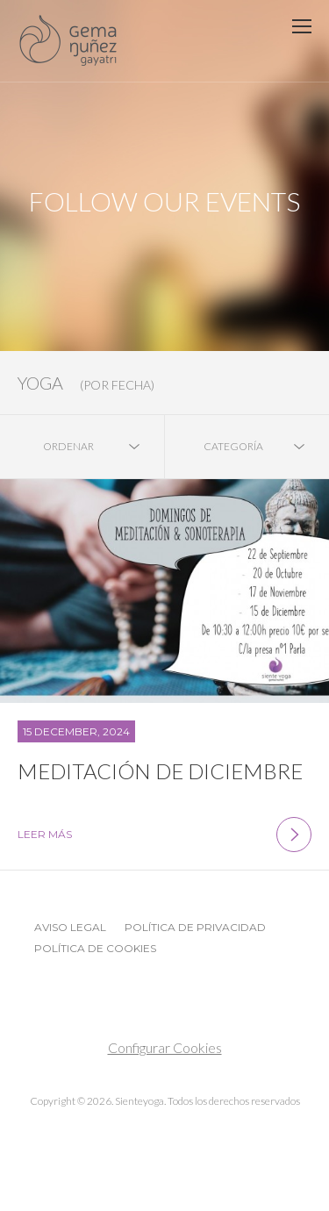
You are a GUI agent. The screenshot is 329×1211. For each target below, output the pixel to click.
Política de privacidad (195, 927)
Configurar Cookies (165, 1047)
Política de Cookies (95, 948)
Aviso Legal (70, 927)
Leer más (164, 834)
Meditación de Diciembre (160, 771)
